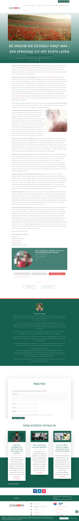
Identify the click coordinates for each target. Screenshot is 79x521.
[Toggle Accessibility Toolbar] (76, 511)
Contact (24, 10)
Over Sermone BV (50, 5)
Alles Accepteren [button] (73, 518)
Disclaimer (16, 498)
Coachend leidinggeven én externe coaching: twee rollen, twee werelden (17, 451)
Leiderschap (25, 5)
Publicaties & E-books (63, 5)
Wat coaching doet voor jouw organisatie (39, 448)
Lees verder (17, 481)
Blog (56, 5)
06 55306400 (37, 512)
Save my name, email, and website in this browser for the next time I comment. (33, 417)
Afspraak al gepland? (63, 1)
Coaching (32, 5)
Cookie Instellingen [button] (64, 518)
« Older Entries (24, 486)
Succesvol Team (40, 5)
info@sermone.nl (37, 514)
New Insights (46, 58)
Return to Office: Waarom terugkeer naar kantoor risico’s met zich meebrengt (62, 450)
